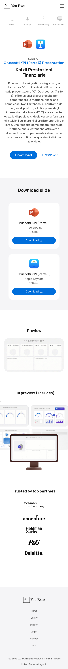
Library (34, 617)
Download (23, 155)
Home (34, 610)
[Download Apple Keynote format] (40, 44)
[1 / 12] (11, 21)
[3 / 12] (43, 21)
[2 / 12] (27, 21)
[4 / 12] (59, 21)
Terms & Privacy (52, 658)
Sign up (34, 638)
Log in (34, 631)
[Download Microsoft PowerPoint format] (27, 44)
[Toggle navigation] (61, 6)
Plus (34, 645)
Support (34, 624)
